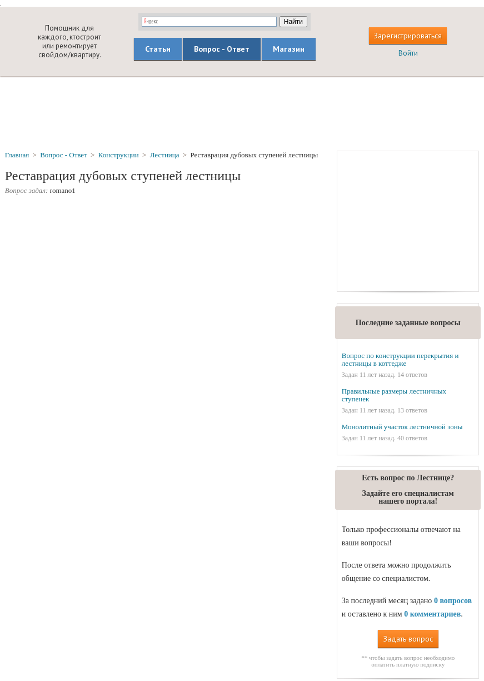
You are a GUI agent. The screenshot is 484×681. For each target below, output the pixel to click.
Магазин (289, 49)
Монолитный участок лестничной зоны (402, 426)
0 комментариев (432, 614)
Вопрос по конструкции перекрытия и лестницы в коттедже (400, 359)
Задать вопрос (408, 639)
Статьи (158, 49)
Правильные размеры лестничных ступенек (394, 395)
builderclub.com (20, 41)
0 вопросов (453, 601)
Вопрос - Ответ (222, 49)
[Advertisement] (242, 113)
